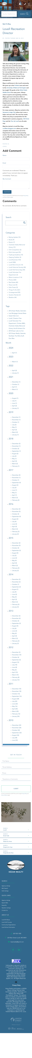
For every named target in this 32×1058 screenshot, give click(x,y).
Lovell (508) (12, 262)
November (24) (16, 727)
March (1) (15, 361)
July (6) (14, 628)
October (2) (15, 448)
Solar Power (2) (13, 287)
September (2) (16, 550)
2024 (11, 348)
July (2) (14, 425)
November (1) (16, 420)
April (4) (14, 526)
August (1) (15, 398)
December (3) (16, 443)
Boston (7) (12, 242)
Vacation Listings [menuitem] (6, 908)
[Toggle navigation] (29, 4)
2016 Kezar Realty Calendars (17, 311)
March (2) (15, 432)
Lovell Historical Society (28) (17, 267)
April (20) (15, 709)
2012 (11, 647)
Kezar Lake (6, 836)
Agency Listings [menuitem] (6, 886)
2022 (11, 366)
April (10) (15, 672)
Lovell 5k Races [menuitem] (6, 919)
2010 (11, 720)
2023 (11, 357)
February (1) (15, 466)
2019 (11, 412)
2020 (11, 393)
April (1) (14, 353)
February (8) (15, 677)
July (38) (14, 738)
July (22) (14, 701)
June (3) (14, 524)
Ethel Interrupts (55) (15, 252)
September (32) (17, 732)
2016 (11, 504)
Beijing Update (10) (14, 237)
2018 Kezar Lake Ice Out (16, 331)
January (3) (15, 643)
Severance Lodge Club (9, 112)
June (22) (15, 704)
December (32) (16, 725)
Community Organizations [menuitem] (9, 925)
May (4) (14, 560)
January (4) (15, 607)
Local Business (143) (15, 260)
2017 (11, 470)
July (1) (14, 401)
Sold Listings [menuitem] (5, 891)
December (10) (16, 689)
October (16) (16, 694)
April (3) (14, 461)
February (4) (15, 500)
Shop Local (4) (13, 285)
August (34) (15, 735)
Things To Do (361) (14, 290)
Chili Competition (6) (15, 250)
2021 (11, 377)
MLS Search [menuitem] (5, 888)
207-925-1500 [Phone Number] (25, 4)
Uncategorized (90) (14, 292)
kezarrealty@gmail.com (16, 942)
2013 (11, 611)
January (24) (15, 716)
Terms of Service (7, 197)
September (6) (16, 660)
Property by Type (7, 847)
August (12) (15, 662)
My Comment (7, 179)
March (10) (15, 675)
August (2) (15, 453)
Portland (16, 85)
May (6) (14, 670)
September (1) (16, 451)
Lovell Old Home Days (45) (17, 270)
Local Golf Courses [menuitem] (7, 922)
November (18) (16, 691)
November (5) (16, 511)
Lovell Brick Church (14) (16, 265)
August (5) (15, 553)
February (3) (15, 531)
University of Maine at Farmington (16, 88)
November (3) (16, 582)
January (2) (15, 534)
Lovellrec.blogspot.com (9, 128)
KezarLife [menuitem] (4, 905)
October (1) (15, 384)
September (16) (17, 696)
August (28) (15, 699)
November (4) (16, 618)
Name (4, 155)
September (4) (16, 482)
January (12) (15, 680)
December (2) (16, 509)
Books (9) (11, 240)
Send (16, 788)
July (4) (14, 521)
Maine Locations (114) (15, 277)
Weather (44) (12, 297)
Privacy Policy (25, 195)
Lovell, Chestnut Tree (15, 318)
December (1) (16, 382)
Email (4, 163)
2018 (11, 439)
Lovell (5, 146)
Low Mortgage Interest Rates (17, 313)
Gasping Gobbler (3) (15, 257)
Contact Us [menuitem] (5, 910)
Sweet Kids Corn (14, 316)
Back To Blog (7, 24)
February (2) (15, 604)
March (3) (15, 497)
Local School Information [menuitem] (8, 927)
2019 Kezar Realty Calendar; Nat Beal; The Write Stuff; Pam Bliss (17, 336)
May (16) (14, 706)
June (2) (14, 558)
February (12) (16, 714)
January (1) (15, 373)
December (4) (16, 475)
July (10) (14, 665)
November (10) (16, 655)
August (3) (15, 485)
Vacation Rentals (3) (14, 295)
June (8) (14, 667)
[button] (24, 14)
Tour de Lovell (15, 121)
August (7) (15, 589)
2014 (11, 575)
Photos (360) (12, 280)
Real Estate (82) (13, 282)
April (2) (14, 370)
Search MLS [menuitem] (5, 903)
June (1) (14, 403)
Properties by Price (8, 853)
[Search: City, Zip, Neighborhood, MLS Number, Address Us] (9, 14)
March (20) (15, 711)
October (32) (16, 730)
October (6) (15, 657)
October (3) (15, 514)
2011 (11, 684)
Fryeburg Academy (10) (16, 255)
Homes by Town (7, 841)
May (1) (14, 427)
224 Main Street (16, 938)
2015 (11, 538)
